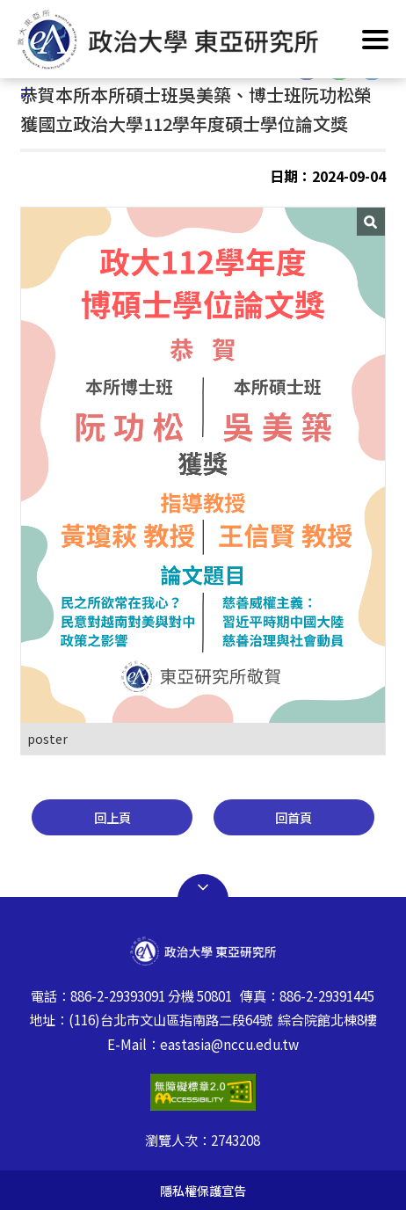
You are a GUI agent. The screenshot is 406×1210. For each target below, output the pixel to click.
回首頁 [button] (293, 817)
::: (25, 90)
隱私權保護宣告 (203, 1190)
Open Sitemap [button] (203, 887)
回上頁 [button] (112, 817)
